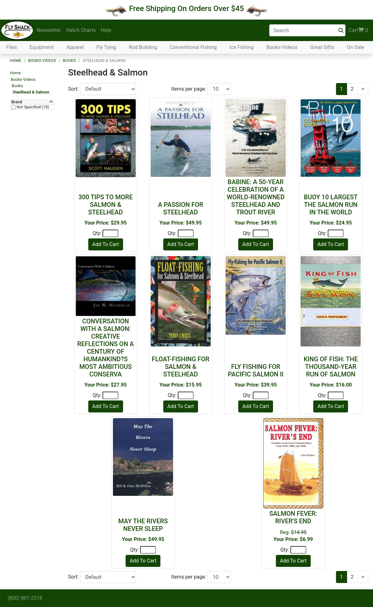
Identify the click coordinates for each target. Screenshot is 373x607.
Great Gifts (322, 47)
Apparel (75, 47)
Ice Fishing (241, 47)
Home (15, 60)
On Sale (355, 47)
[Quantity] (110, 233)
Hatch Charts (81, 30)
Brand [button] (16, 102)
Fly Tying (106, 47)
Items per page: (189, 89)
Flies (11, 47)
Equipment (42, 47)
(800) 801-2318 (25, 598)
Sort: (74, 89)
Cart (358, 30)
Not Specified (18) (32, 107)
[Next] (362, 89)
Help (106, 30)
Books (69, 60)
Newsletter (49, 30)
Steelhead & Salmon (31, 92)
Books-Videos (281, 47)
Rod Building (143, 47)
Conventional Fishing (193, 47)
